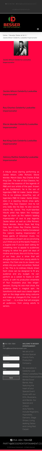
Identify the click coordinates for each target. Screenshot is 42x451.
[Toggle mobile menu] (38, 29)
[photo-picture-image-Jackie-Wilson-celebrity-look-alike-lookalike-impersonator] (21, 48)
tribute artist (9, 212)
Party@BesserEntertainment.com (25, 4)
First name (6, 355)
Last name (6, 362)
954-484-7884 (10, 4)
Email (4, 369)
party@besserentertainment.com (21, 9)
